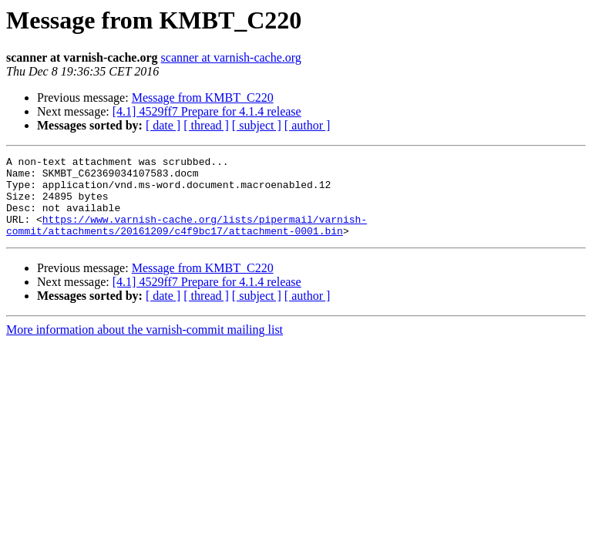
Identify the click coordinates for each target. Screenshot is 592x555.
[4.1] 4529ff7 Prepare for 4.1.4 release (207, 111)
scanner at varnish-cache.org (231, 57)
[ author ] (307, 125)
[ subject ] (256, 125)
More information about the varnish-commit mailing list (144, 345)
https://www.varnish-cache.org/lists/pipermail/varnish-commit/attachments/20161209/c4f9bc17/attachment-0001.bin (186, 240)
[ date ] (163, 125)
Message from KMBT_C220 (203, 97)
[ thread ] (206, 125)
